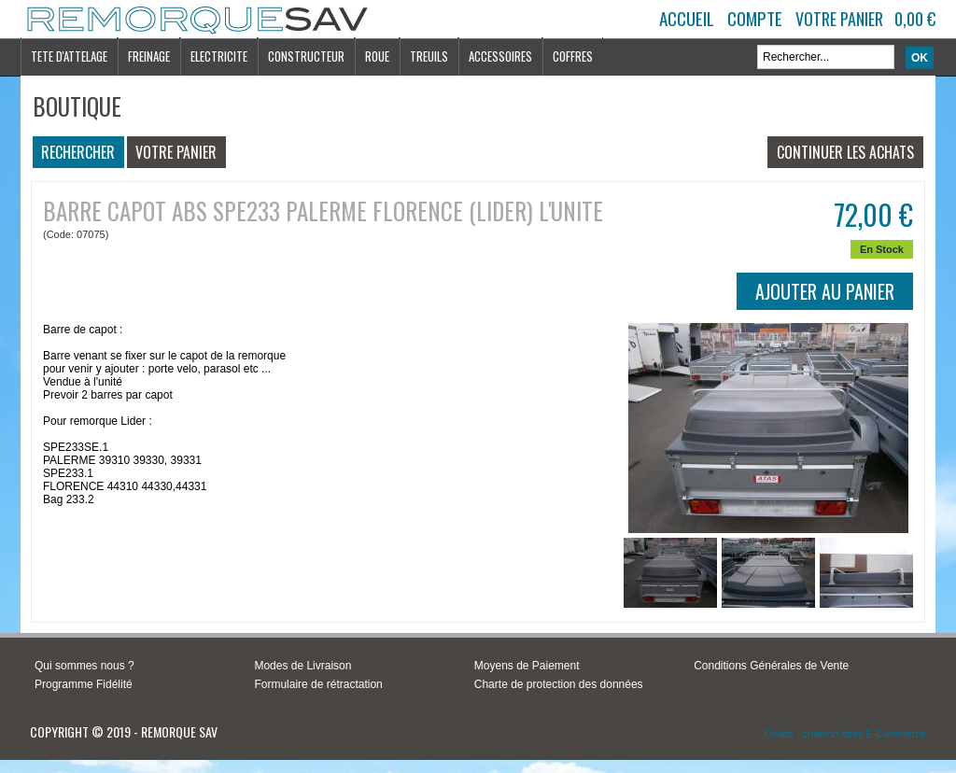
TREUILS (429, 56)
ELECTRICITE (218, 56)
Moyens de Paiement (527, 665)
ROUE (377, 56)
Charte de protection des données (558, 684)
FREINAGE (149, 56)
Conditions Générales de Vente (771, 665)
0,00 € (914, 19)
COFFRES (573, 56)
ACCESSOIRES (500, 56)
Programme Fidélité (84, 684)
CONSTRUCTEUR (306, 56)
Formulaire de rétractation (318, 684)
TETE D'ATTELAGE (69, 56)
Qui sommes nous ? (84, 665)
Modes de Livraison (302, 665)
